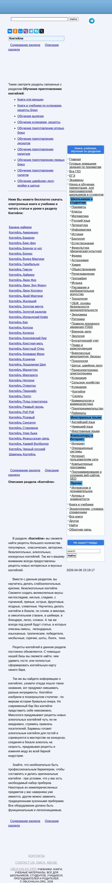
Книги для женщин (30, 99)
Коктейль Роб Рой (21, 412)
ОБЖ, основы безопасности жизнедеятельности (84, 307)
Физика (77, 255)
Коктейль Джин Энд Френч (27, 285)
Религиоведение (83, 273)
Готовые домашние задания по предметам (85, 165)
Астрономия (80, 260)
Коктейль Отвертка (22, 385)
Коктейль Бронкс (21, 253)
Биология (78, 238)
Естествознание (83, 243)
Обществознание (84, 269)
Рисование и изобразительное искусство (82, 291)
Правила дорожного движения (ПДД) (85, 325)
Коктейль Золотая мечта (26, 306)
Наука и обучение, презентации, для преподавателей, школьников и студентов (86, 189)
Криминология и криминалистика (82, 402)
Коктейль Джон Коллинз (26, 290)
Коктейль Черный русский (27, 449)
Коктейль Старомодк (23, 428)
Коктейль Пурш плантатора (28, 401)
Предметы (79, 207)
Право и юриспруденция (81, 347)
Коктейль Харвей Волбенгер (29, 443)
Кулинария (79, 378)
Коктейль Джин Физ (22, 280)
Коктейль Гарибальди (24, 264)
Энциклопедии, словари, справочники (86, 510)
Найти (73, 525)
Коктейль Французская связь (29, 438)
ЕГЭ (72, 175)
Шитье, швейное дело (87, 365)
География (79, 278)
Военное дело (81, 331)
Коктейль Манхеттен (23, 369)
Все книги (76, 516)
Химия (76, 264)
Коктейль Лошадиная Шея (27, 364)
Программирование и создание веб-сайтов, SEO (86, 475)
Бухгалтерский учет (85, 340)
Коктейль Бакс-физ (22, 243)
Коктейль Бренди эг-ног (25, 248)
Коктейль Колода (21, 327)
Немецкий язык (82, 426)
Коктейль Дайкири (21, 274)
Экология (78, 336)
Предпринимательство (87, 408)
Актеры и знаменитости (79, 497)
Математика (80, 216)
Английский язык (83, 422)
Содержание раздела (25, 45)
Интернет (78, 443)
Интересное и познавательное (81, 489)
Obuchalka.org (23, 869)
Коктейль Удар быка (23, 433)
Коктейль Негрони (21, 380)
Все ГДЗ (75, 171)
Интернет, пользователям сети (84, 457)
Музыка (77, 282)
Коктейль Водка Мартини (26, 259)
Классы (77, 211)
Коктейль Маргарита (23, 375)
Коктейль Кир (18, 322)
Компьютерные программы (81, 465)
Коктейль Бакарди (21, 237)
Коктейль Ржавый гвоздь (26, 406)
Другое (74, 521)
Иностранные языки (86, 431)
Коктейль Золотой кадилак (27, 311)
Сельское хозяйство (86, 382)
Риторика (78, 319)
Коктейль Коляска (21, 332)
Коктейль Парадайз (22, 391)
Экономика (79, 314)
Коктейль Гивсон (20, 269)
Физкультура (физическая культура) (86, 249)
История (77, 234)
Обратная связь (80, 529)
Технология (80, 298)
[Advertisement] (38, 69)
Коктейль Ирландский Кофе (28, 317)
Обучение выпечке (30, 116)
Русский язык (81, 220)
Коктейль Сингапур (22, 422)
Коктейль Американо (23, 232)
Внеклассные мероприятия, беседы (85, 354)
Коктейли (78, 391)
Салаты (77, 396)
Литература (80, 225)
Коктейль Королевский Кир (28, 338)
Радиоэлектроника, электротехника (84, 371)
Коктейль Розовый (22, 417)
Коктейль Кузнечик (22, 359)
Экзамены (76, 180)
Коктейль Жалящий (22, 301)
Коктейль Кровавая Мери (26, 354)
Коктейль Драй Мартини (26, 295)
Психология (80, 361)
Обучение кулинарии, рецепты (38, 122)
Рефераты (79, 413)
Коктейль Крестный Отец (26, 348)
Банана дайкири (20, 227)
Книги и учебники (81, 504)
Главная (75, 159)
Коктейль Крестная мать (26, 343)
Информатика (81, 229)
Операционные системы (81, 449)
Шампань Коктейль (22, 454)
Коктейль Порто (20, 396)
